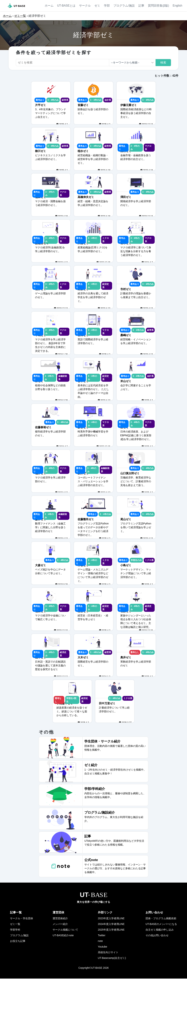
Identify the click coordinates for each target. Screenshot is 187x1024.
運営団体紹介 (60, 963)
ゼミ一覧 (20, 15)
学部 (107, 5)
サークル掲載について (65, 975)
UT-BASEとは (66, 5)
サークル (85, 5)
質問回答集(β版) (158, 5)
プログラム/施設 (124, 5)
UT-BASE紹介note (63, 980)
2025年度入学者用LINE (111, 975)
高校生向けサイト (108, 997)
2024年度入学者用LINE (111, 969)
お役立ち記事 (17, 986)
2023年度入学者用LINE (111, 963)
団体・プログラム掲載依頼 (161, 963)
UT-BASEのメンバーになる (161, 969)
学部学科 (15, 975)
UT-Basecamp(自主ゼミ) (112, 1003)
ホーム (49, 5)
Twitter (101, 980)
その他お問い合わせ (157, 980)
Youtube (102, 992)
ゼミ (97, 5)
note (100, 986)
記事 (141, 5)
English (177, 5)
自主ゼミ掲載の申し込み (160, 975)
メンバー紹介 (60, 969)
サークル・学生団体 (21, 963)
